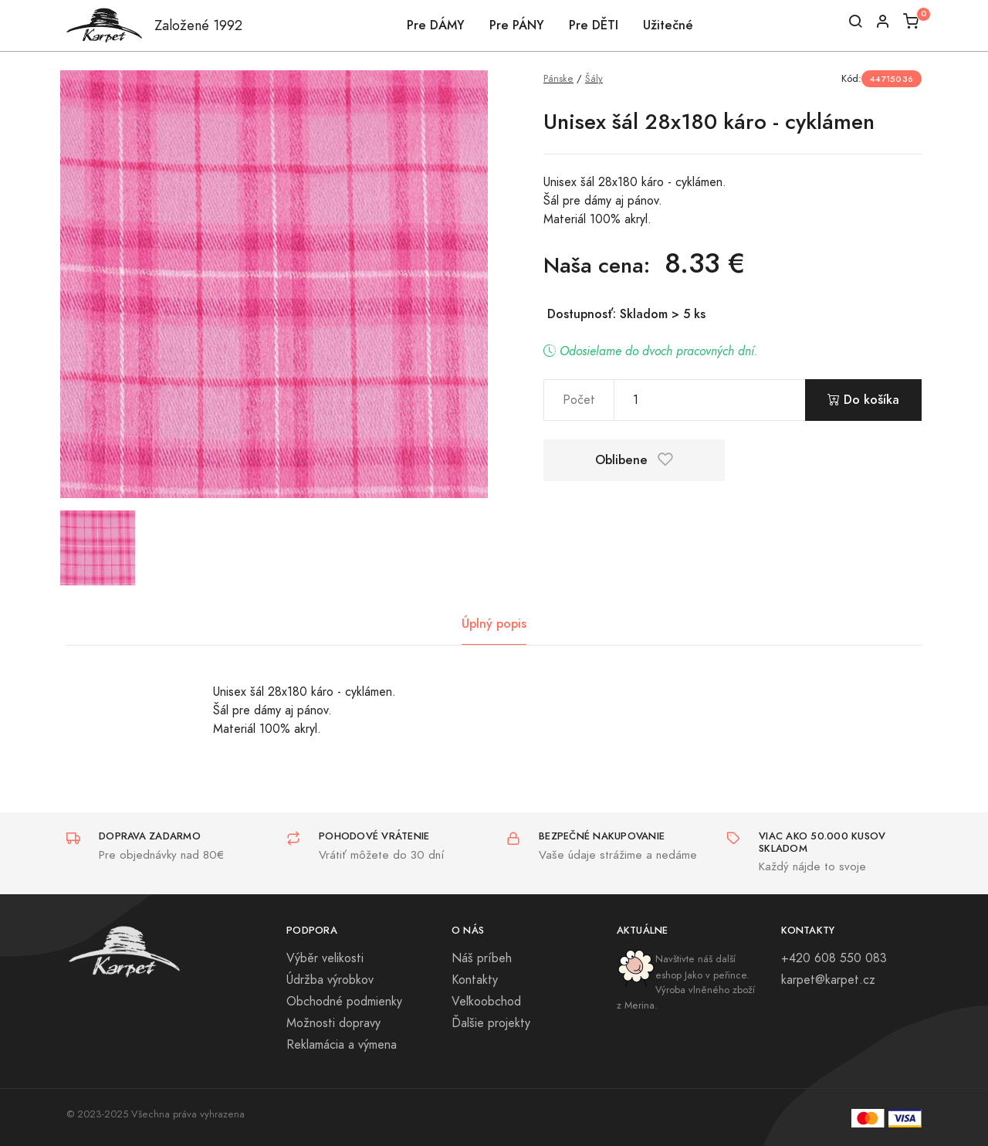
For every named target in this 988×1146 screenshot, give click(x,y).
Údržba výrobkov (330, 979)
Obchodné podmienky (344, 1001)
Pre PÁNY (516, 25)
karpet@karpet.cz (828, 979)
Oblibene (634, 460)
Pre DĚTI (593, 25)
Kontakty (475, 979)
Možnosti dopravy (333, 1023)
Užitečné (668, 25)
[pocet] (710, 400)
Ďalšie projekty (491, 1023)
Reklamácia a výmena (341, 1044)
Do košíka (863, 400)
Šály (594, 78)
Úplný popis (494, 623)
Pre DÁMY (436, 25)
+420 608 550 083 (834, 958)
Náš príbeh (482, 958)
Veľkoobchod (486, 1001)
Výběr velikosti (325, 958)
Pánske (558, 78)
